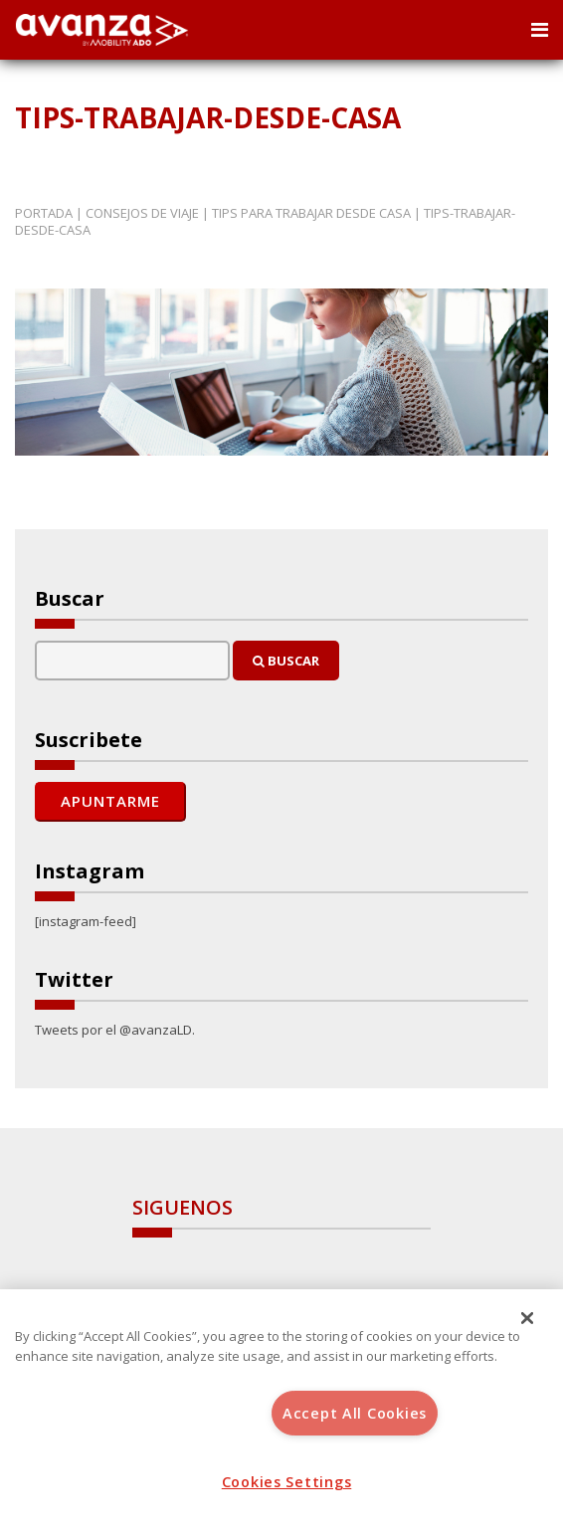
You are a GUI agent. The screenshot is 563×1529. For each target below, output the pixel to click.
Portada (44, 213)
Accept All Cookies (354, 1413)
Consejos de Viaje (142, 213)
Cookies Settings (287, 1481)
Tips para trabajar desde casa (311, 213)
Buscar (286, 660)
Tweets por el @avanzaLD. (115, 1030)
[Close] (527, 1318)
